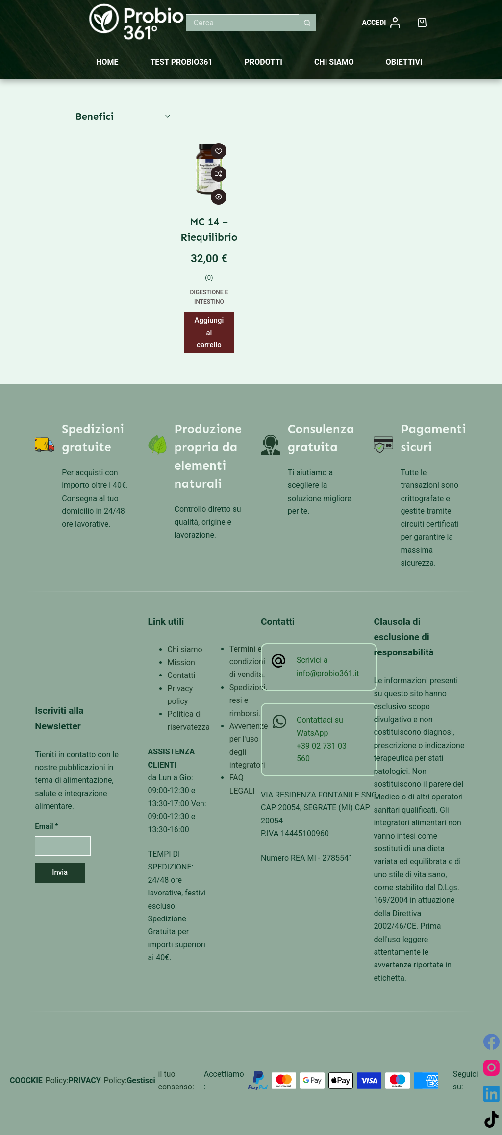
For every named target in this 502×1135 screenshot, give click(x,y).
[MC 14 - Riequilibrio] (209, 169)
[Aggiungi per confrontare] (218, 174)
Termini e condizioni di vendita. (247, 661)
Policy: (57, 1080)
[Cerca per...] (242, 22)
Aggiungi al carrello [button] (209, 332)
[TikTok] (491, 1119)
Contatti (182, 675)
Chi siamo (334, 62)
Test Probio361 (181, 62)
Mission (181, 662)
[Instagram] (491, 1068)
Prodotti (263, 62)
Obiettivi (404, 62)
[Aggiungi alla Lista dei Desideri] (218, 151)
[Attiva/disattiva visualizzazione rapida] (218, 197)
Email (46, 826)
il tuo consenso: (176, 1080)
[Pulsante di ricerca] (307, 22)
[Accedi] (379, 22)
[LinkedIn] (491, 1094)
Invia (60, 872)
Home (107, 62)
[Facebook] (491, 1042)
